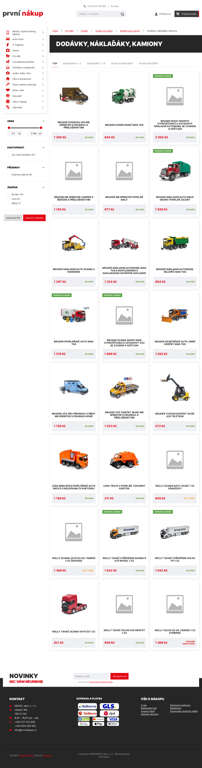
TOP (54, 63)
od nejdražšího (148, 63)
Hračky (84, 30)
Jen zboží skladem (23, 155)
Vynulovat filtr (13, 217)
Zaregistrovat (119, 683)
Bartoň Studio (26, 762)
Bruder (17, 194)
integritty (47, 762)
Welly (16, 203)
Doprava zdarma (22, 174)
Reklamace (175, 715)
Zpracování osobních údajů (184, 718)
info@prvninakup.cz (25, 736)
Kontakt (114, 6)
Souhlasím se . (95, 689)
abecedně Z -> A (96, 63)
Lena (16, 199)
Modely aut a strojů (130, 30)
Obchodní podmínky (180, 712)
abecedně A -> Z (72, 63)
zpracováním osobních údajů (101, 689)
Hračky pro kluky (104, 30)
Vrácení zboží (148, 718)
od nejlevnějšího (122, 63)
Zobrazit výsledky (34, 217)
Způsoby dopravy (150, 721)
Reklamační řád (149, 715)
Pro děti (69, 30)
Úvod (55, 30)
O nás (144, 712)
